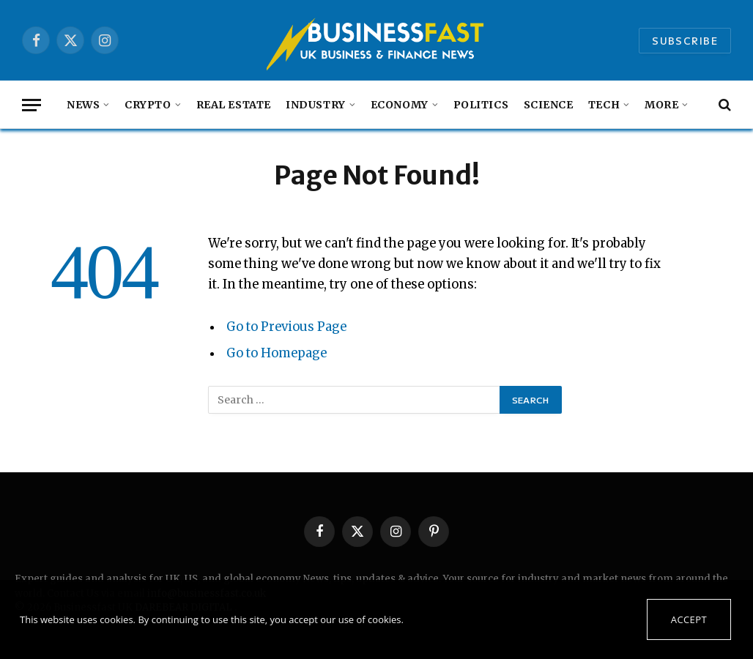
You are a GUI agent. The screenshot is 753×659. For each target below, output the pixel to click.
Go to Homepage (276, 353)
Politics (481, 104)
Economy (400, 104)
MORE (661, 104)
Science (549, 104)
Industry (316, 104)
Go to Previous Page (286, 327)
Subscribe (685, 41)
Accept (689, 619)
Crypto (148, 104)
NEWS (83, 104)
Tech (604, 104)
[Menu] (31, 105)
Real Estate (233, 104)
